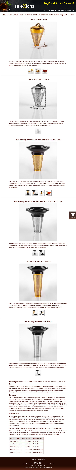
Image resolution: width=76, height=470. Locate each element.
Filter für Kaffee (51, 10)
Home (43, 10)
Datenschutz (41, 459)
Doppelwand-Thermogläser (66, 10)
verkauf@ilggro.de (33, 467)
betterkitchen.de (47, 467)
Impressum (34, 459)
